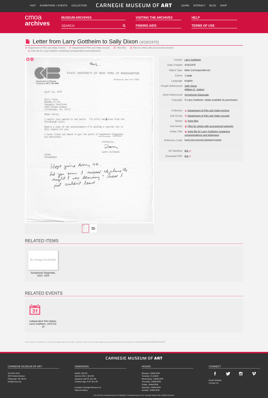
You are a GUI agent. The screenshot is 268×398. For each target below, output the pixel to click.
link (188, 150)
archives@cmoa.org (101, 342)
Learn (185, 5)
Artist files (119, 47)
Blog (212, 5)
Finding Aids (146, 25)
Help (196, 17)
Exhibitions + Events (54, 5)
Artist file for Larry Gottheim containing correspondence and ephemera (64, 51)
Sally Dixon (123, 41)
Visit (33, 5)
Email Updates (215, 380)
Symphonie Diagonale (197, 94)
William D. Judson (194, 89)
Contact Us (213, 383)
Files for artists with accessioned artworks (152, 47)
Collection (79, 5)
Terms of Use (203, 25)
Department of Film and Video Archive (45, 47)
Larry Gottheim (81, 41)
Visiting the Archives (154, 17)
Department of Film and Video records (89, 47)
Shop (223, 5)
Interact (199, 5)
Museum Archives (76, 17)
